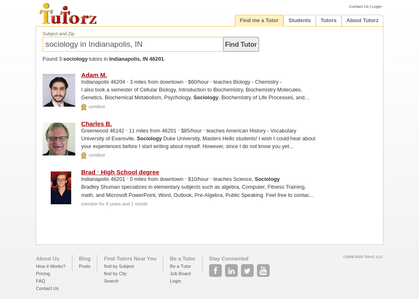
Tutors (329, 20)
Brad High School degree (120, 172)
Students (299, 20)
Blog (84, 259)
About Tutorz (363, 20)
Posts (84, 266)
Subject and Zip (58, 33)
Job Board (180, 273)
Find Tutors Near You (130, 259)
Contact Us (359, 6)
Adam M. (94, 74)
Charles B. (96, 123)
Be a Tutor (182, 259)
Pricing (43, 273)
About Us (47, 259)
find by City (115, 273)
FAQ (40, 280)
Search (111, 280)
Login (376, 6)
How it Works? (50, 266)
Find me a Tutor (259, 20)
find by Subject (119, 266)
